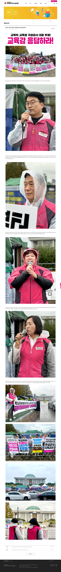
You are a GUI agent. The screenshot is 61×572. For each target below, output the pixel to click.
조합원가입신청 (54, 1)
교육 (45, 3)
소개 (25, 3)
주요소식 (50, 20)
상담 (41, 3)
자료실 (35, 3)
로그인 (48, 1)
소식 (30, 3)
